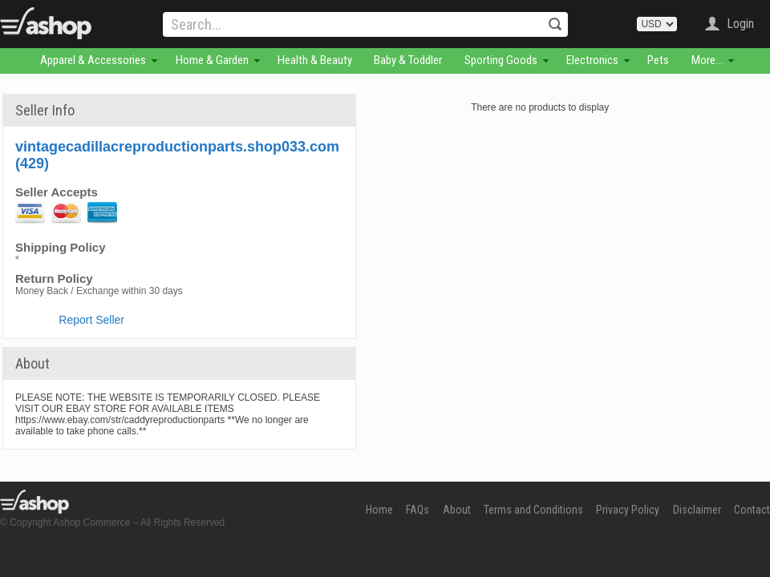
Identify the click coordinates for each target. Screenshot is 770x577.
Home (379, 509)
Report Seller (91, 319)
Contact (752, 509)
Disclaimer (697, 509)
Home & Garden (212, 60)
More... (707, 60)
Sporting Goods (500, 60)
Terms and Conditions (533, 509)
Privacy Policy (627, 509)
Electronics (592, 60)
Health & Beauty (315, 60)
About (457, 509)
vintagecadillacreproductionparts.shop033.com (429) (177, 155)
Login (740, 23)
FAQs (417, 509)
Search (555, 24)
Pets (658, 60)
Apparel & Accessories (93, 60)
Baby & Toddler (408, 60)
